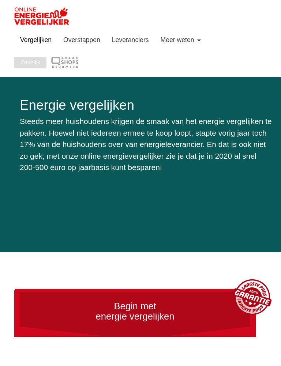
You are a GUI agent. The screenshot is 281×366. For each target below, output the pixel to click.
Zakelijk (30, 62)
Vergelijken (36, 40)
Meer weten (178, 40)
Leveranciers (130, 40)
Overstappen (81, 40)
